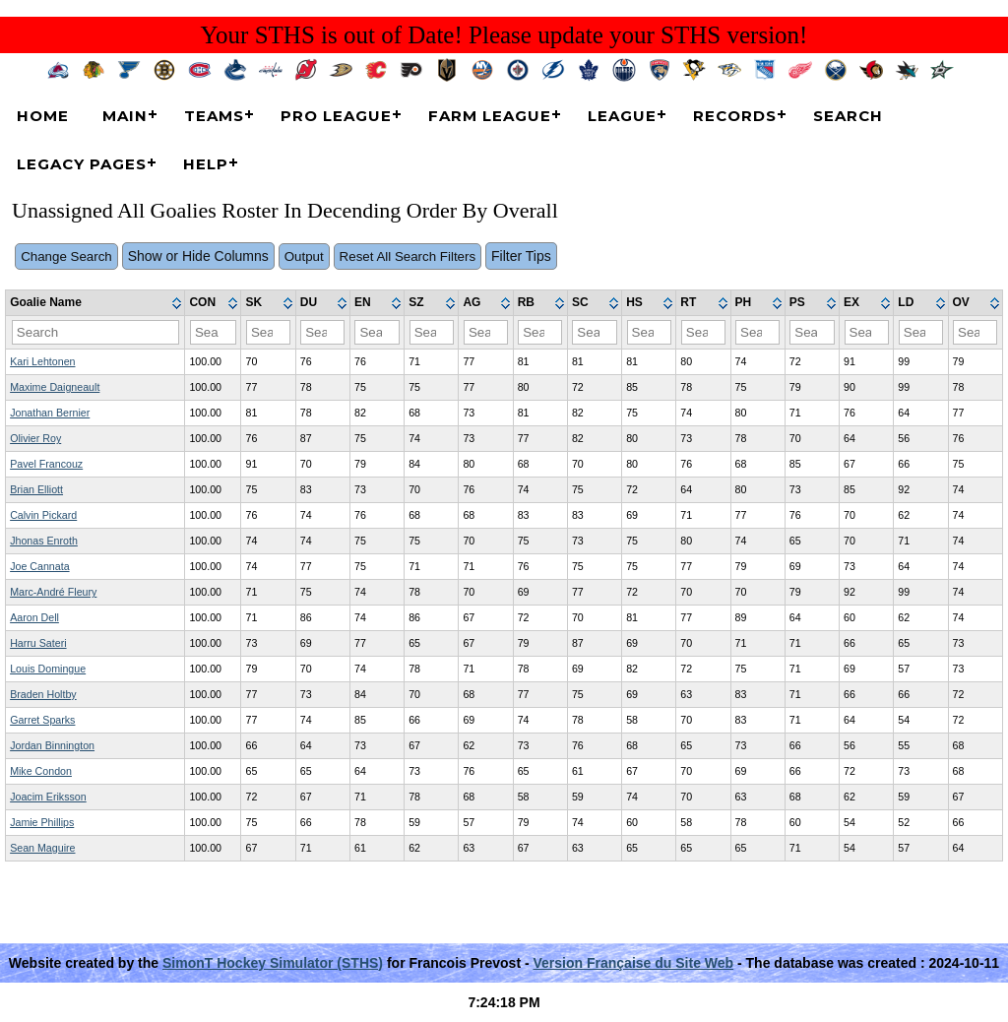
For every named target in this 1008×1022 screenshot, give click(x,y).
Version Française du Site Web (634, 963)
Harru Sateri (38, 643)
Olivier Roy (35, 438)
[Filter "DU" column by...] (322, 332)
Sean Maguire (42, 848)
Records (735, 115)
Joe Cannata (39, 566)
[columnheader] (95, 303)
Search (848, 115)
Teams (214, 115)
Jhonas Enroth (44, 540)
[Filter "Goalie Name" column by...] (95, 332)
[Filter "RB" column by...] (540, 332)
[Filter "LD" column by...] (921, 332)
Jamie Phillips (42, 822)
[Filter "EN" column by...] (376, 332)
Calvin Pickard (43, 515)
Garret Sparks (42, 720)
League (622, 115)
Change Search (66, 256)
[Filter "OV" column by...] (975, 332)
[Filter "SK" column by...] (268, 332)
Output (304, 256)
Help (205, 164)
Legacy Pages (82, 164)
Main (125, 115)
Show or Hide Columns (198, 256)
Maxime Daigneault (54, 387)
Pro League (336, 115)
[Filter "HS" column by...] (649, 332)
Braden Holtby (43, 694)
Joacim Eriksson (48, 796)
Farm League (489, 115)
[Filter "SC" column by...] (594, 332)
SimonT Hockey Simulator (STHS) (272, 963)
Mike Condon (41, 771)
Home (43, 115)
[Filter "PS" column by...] (811, 332)
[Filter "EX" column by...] (867, 332)
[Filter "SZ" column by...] (432, 332)
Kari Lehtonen (42, 361)
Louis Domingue (48, 668)
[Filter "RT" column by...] (703, 332)
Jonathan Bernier (50, 412)
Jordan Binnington (52, 745)
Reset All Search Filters (408, 256)
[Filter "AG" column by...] (486, 332)
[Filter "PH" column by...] (757, 332)
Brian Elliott (36, 489)
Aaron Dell (34, 617)
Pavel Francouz (46, 464)
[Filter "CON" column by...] (213, 332)
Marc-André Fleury (53, 592)
